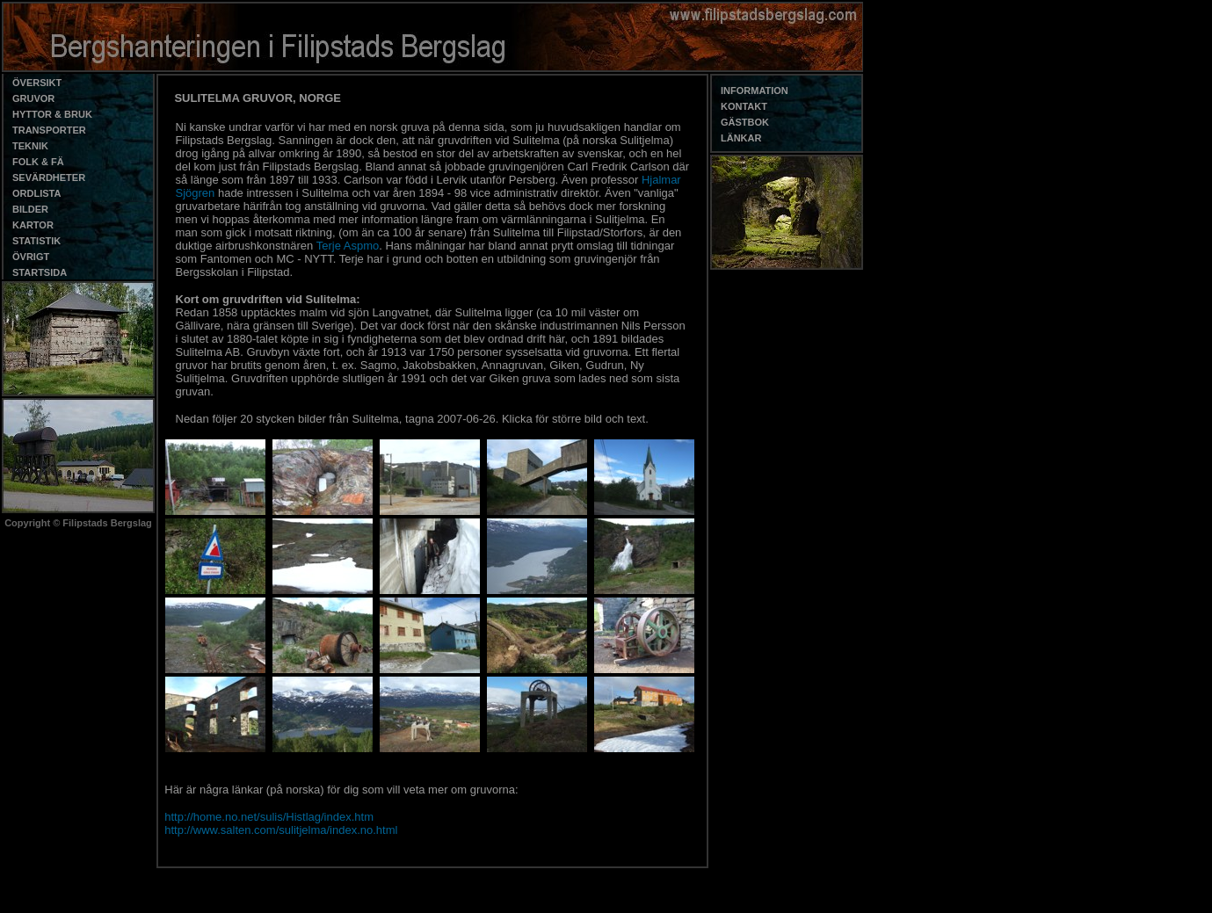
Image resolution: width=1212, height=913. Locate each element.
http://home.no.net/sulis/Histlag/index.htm (269, 816)
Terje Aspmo (348, 245)
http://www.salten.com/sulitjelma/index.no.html (280, 830)
